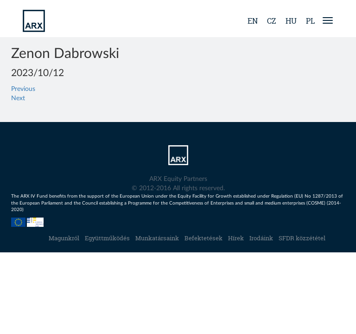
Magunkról (64, 238)
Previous (23, 89)
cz (271, 21)
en (253, 21)
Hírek (236, 238)
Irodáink (261, 238)
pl (310, 21)
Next (18, 98)
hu (291, 21)
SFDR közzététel (302, 238)
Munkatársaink (157, 238)
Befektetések (203, 238)
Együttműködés (107, 238)
